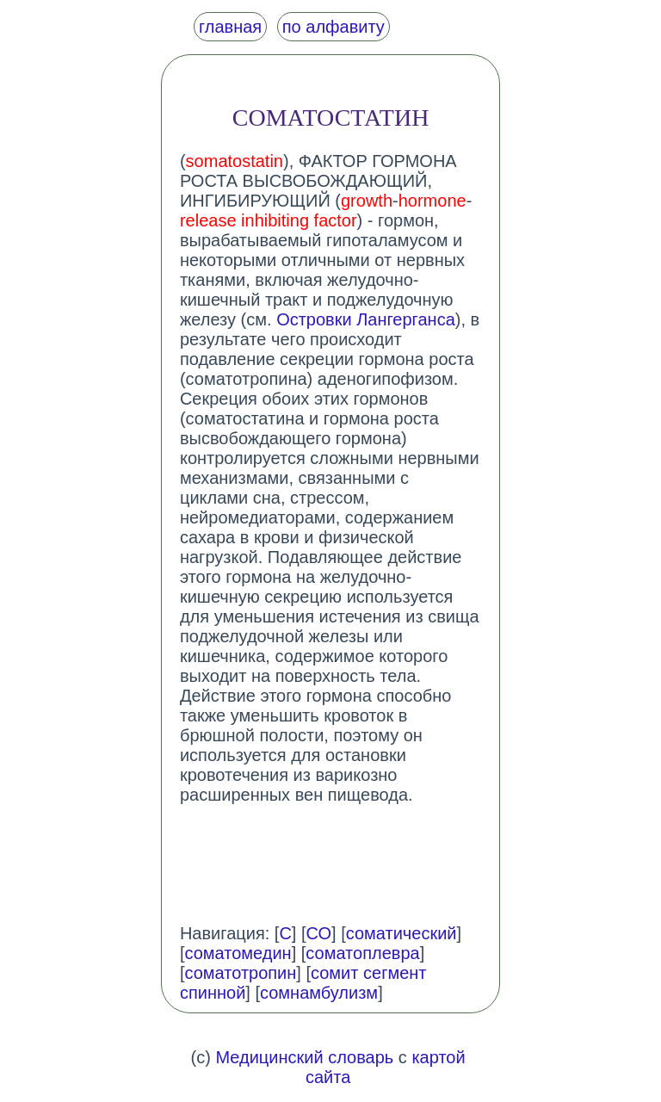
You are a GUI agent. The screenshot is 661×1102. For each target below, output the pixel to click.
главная (230, 26)
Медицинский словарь (304, 1057)
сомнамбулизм (319, 992)
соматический (401, 933)
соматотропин (240, 972)
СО (319, 933)
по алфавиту (333, 26)
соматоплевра (362, 953)
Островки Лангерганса (365, 319)
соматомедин (237, 953)
